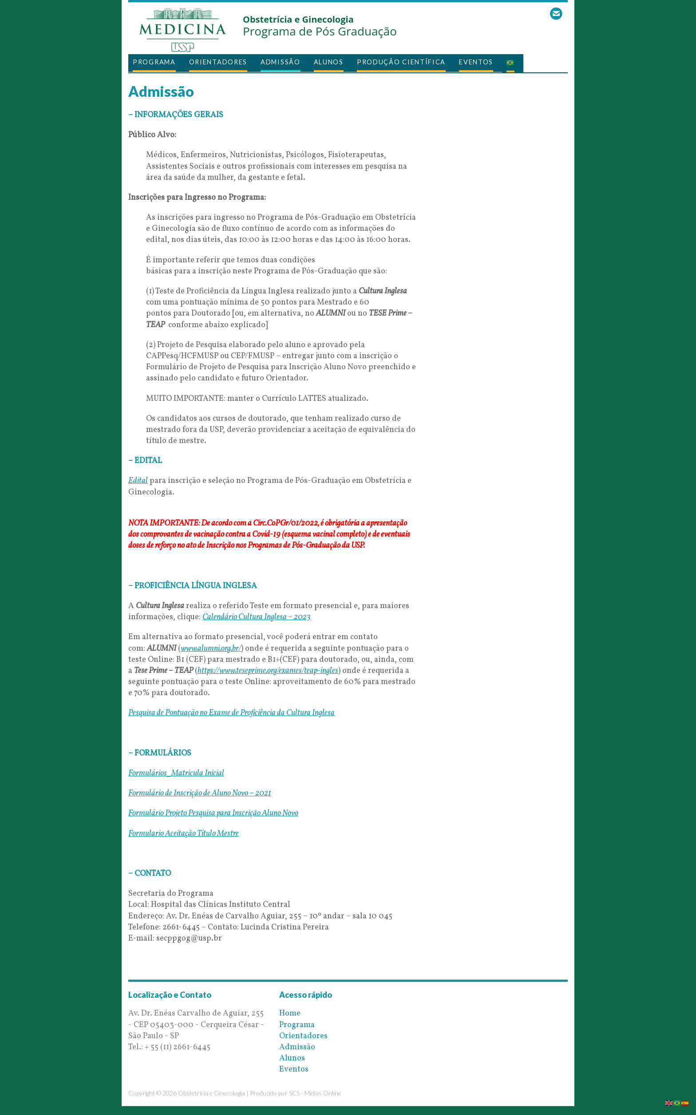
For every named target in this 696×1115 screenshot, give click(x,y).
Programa (154, 62)
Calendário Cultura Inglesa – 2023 (256, 617)
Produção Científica (401, 62)
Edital (138, 480)
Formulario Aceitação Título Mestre (183, 833)
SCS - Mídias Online (315, 1093)
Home (290, 1013)
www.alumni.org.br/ (211, 648)
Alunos (329, 62)
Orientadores (218, 62)
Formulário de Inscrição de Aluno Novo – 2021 (199, 793)
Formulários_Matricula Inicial (176, 773)
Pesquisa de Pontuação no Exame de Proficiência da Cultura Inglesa (231, 713)
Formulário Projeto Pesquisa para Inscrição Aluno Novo (213, 813)
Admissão (281, 62)
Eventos (476, 62)
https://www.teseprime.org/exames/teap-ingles (268, 670)
